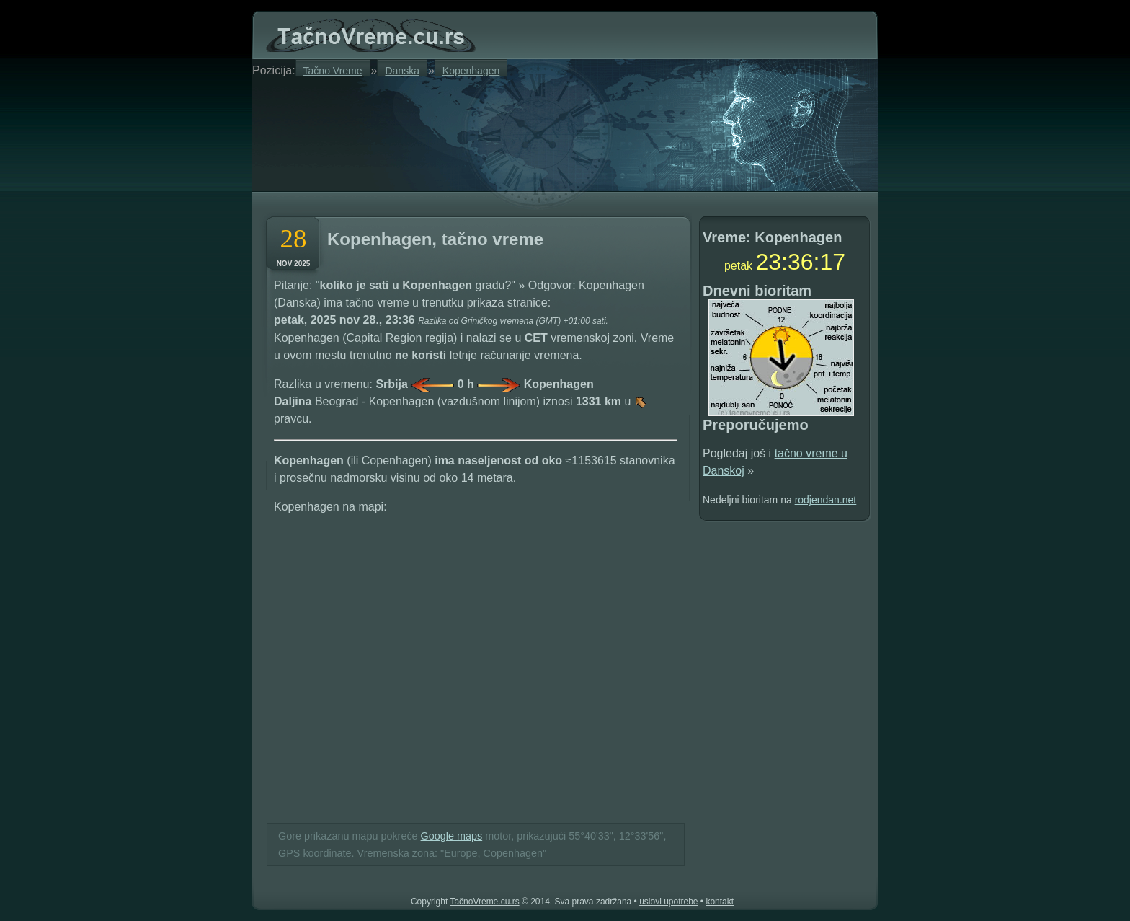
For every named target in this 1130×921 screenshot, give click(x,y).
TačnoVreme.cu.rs (484, 901)
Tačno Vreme (332, 70)
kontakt (720, 901)
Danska (402, 70)
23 (769, 262)
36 (801, 262)
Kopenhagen (470, 70)
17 (832, 262)
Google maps (452, 836)
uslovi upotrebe (668, 901)
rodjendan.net (826, 500)
